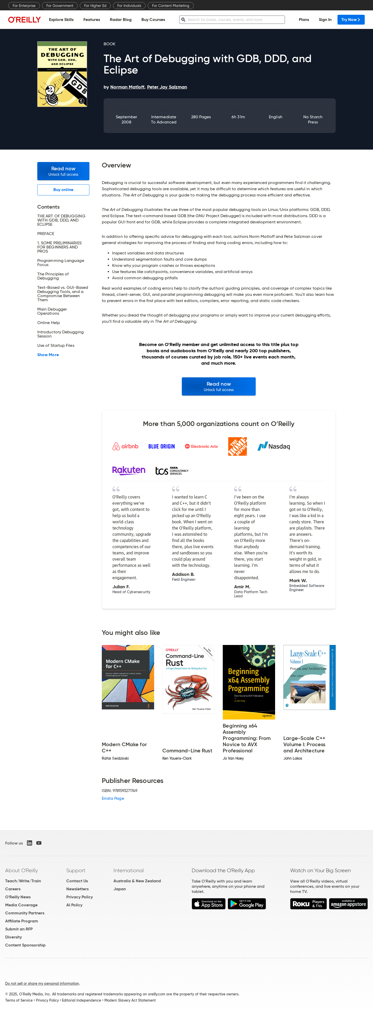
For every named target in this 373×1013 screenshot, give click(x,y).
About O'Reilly (21, 870)
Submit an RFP (19, 929)
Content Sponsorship (25, 945)
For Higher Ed (95, 5)
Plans (304, 19)
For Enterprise (24, 5)
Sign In (325, 19)
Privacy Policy (79, 897)
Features (91, 19)
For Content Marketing (170, 5)
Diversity (13, 937)
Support (75, 870)
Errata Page (113, 798)
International (128, 870)
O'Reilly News (18, 897)
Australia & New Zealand (137, 881)
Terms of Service (19, 1000)
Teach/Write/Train (23, 881)
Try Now (351, 19)
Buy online (63, 189)
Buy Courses (153, 19)
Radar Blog (121, 19)
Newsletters (77, 889)
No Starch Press (312, 119)
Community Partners (24, 913)
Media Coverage (21, 905)
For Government (59, 5)
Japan (119, 889)
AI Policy (74, 905)
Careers (12, 889)
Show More (48, 355)
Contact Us (77, 881)
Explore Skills (61, 19)
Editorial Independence (81, 1000)
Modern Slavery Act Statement (130, 1000)
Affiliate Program (21, 921)
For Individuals (129, 5)
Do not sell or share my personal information (42, 983)
